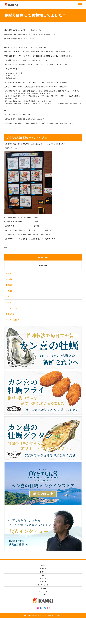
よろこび (9, 296)
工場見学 (9, 291)
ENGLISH (43, 594)
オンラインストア (12, 320)
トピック (9, 302)
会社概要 (9, 279)
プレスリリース (12, 308)
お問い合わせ (43, 257)
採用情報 (43, 265)
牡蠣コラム (10, 314)
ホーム (8, 273)
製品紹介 (9, 285)
